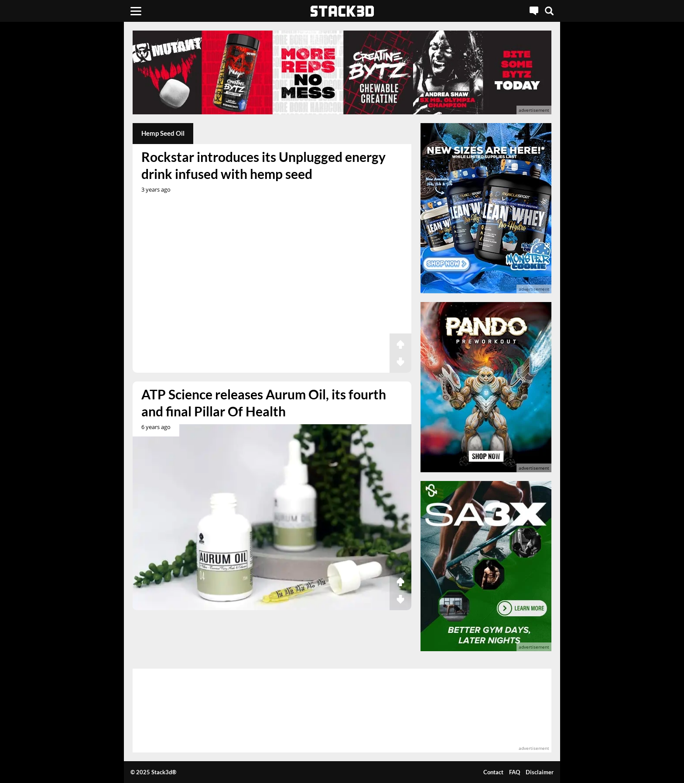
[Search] (549, 11)
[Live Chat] (534, 11)
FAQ (514, 772)
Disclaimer (540, 772)
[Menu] (135, 11)
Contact (493, 772)
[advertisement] (69, 194)
